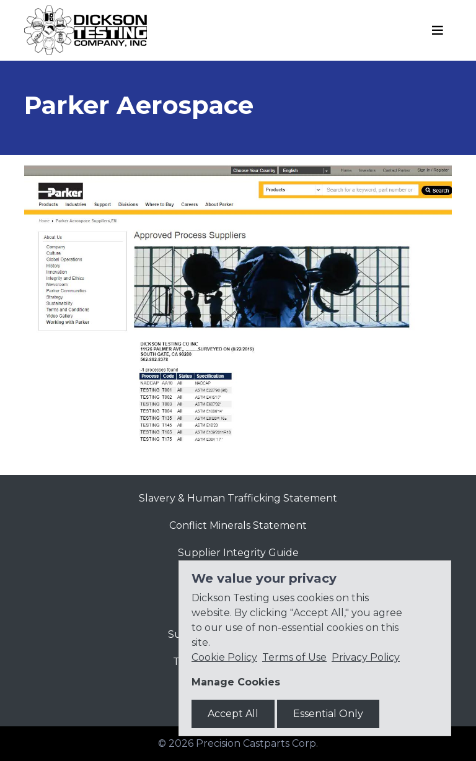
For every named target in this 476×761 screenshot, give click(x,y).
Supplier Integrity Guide (238, 553)
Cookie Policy (224, 657)
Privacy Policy (366, 657)
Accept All (233, 714)
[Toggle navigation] (437, 30)
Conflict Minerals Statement (238, 525)
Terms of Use (294, 657)
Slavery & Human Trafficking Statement (238, 498)
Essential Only (328, 714)
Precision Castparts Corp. (257, 743)
